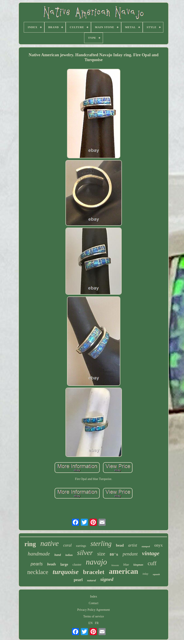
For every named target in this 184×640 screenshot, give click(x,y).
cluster (77, 564)
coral (67, 545)
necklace (37, 572)
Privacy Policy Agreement (93, 609)
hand (57, 555)
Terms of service (93, 616)
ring (30, 543)
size (101, 554)
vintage (150, 553)
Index (93, 596)
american (123, 571)
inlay (145, 573)
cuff (152, 563)
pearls (37, 563)
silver (85, 553)
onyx (158, 545)
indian (69, 555)
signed (106, 579)
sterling (101, 543)
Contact (94, 603)
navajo (96, 562)
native (49, 543)
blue (126, 564)
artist (132, 545)
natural (91, 580)
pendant (130, 554)
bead (120, 545)
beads (51, 564)
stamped (146, 546)
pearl (78, 580)
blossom (115, 565)
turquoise (66, 571)
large (64, 564)
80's (114, 555)
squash (156, 574)
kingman (138, 564)
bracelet (93, 571)
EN (90, 623)
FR (97, 623)
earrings (81, 545)
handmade (39, 554)
